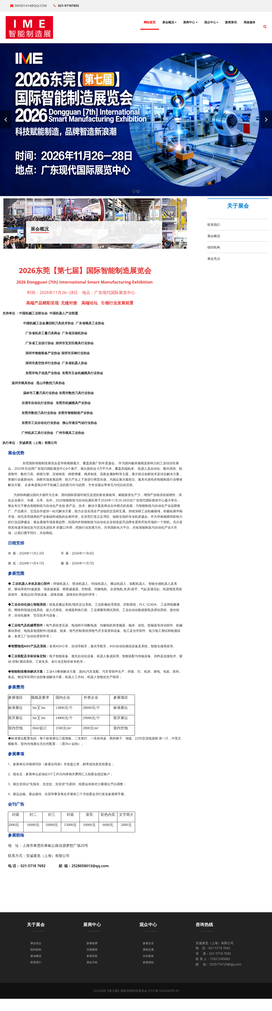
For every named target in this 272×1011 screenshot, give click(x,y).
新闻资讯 (231, 22)
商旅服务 (249, 22)
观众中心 (211, 22)
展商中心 (190, 22)
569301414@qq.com (28, 5)
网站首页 (149, 22)
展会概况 (169, 22)
